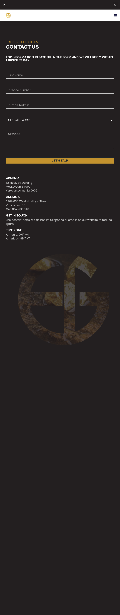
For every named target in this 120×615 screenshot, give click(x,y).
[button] (115, 4)
